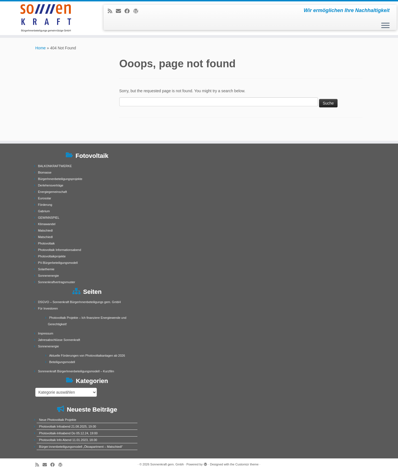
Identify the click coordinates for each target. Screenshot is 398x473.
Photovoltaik (46, 243)
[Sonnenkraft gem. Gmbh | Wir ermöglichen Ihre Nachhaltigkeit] (46, 18)
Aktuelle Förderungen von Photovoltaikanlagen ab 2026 (87, 355)
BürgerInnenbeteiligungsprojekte (60, 179)
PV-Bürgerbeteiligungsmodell (58, 262)
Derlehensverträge (51, 185)
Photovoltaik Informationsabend (59, 250)
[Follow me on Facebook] (129, 11)
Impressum (45, 333)
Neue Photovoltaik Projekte (57, 419)
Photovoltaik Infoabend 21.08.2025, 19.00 (67, 426)
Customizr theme (247, 464)
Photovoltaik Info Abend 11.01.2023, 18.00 (68, 440)
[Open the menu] (385, 26)
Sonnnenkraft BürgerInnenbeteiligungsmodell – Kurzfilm (76, 371)
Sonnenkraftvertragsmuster (56, 282)
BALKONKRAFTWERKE (55, 166)
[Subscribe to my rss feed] (112, 11)
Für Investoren (48, 308)
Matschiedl (45, 230)
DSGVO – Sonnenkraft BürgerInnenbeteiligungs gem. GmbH (79, 302)
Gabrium (44, 211)
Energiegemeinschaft (52, 191)
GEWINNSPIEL (48, 217)
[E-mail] (120, 11)
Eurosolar (44, 198)
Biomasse (44, 172)
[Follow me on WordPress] (137, 11)
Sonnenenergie (48, 275)
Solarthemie (46, 269)
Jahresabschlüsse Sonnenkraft (59, 340)
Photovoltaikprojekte (52, 256)
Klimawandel (46, 224)
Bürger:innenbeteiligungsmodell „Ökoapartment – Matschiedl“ (81, 446)
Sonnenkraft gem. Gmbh (167, 464)
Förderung (45, 204)
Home (40, 48)
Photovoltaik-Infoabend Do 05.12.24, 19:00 (68, 433)
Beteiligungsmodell (62, 362)
